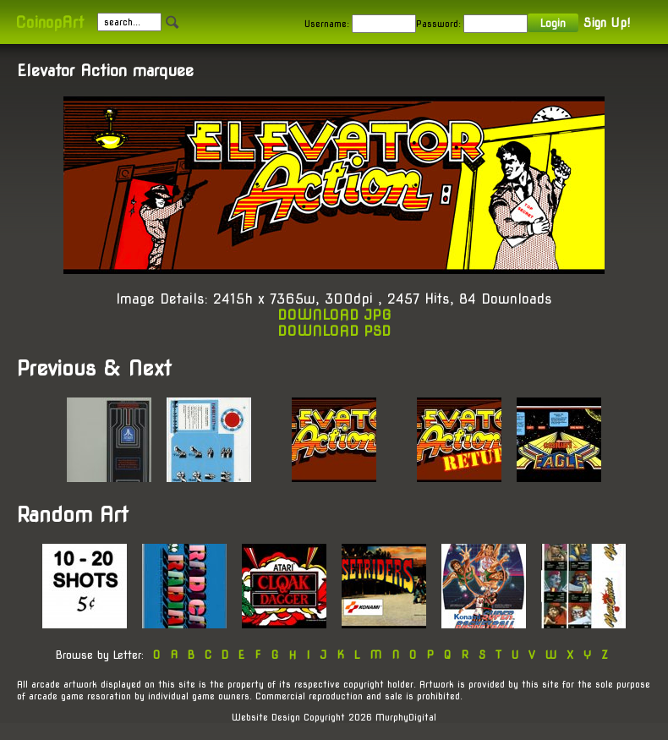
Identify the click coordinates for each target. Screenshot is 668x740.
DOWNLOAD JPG (334, 315)
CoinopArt (49, 22)
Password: (438, 24)
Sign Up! (606, 23)
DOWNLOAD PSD (334, 331)
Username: (326, 24)
